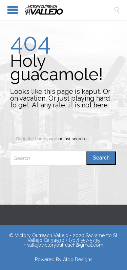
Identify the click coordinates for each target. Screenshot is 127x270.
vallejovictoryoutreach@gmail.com (65, 245)
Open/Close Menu (12, 10)
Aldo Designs (77, 259)
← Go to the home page (33, 138)
